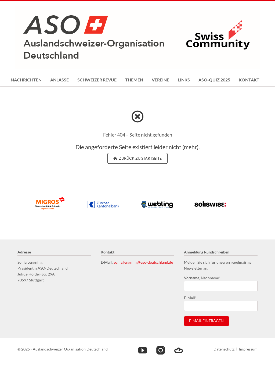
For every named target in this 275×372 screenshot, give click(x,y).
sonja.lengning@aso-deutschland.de (143, 262)
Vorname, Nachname (202, 277)
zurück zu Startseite (140, 158)
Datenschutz (224, 349)
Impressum (248, 349)
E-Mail (192, 297)
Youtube (142, 350)
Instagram (160, 350)
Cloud (178, 350)
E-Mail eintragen (206, 321)
